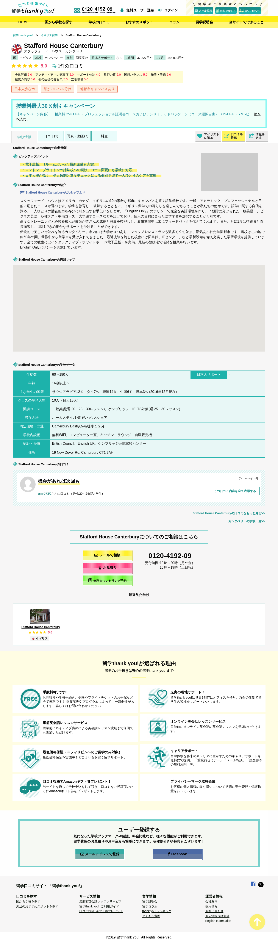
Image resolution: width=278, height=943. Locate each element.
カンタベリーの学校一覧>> (246, 521)
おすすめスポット (139, 22)
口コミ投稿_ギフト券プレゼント (101, 911)
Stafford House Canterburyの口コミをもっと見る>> (229, 513)
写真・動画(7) (78, 136)
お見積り (107, 567)
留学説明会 (204, 22)
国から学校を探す (58, 22)
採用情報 (211, 906)
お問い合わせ (214, 911)
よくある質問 (151, 916)
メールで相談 (107, 555)
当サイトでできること (246, 22)
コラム (174, 22)
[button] (86, 284)
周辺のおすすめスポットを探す (37, 906)
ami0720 (44, 493)
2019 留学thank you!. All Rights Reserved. (140, 937)
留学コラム (149, 906)
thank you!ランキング (156, 911)
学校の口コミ (99, 22)
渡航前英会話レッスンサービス (100, 901)
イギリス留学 (49, 35)
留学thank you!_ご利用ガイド (99, 906)
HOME (23, 22)
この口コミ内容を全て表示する (235, 491)
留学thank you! (23, 35)
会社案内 (211, 901)
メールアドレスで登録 (99, 854)
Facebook (177, 854)
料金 (104, 136)
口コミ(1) (51, 136)
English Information (218, 921)
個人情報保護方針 (217, 916)
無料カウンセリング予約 (107, 580)
